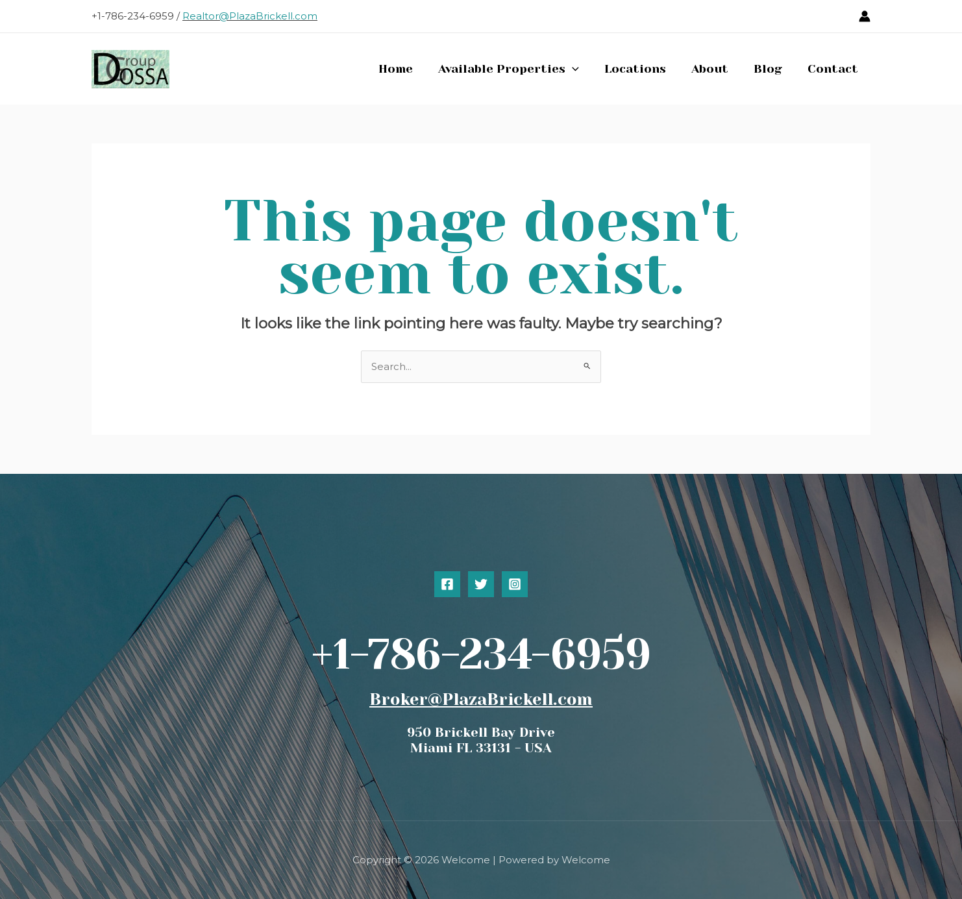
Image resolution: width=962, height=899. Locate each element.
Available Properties (517, 69)
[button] (580, 69)
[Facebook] (447, 584)
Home (406, 68)
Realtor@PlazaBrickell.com (249, 16)
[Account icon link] (864, 16)
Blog (770, 68)
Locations (641, 68)
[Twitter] (481, 584)
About (714, 68)
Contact (833, 68)
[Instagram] (515, 584)
